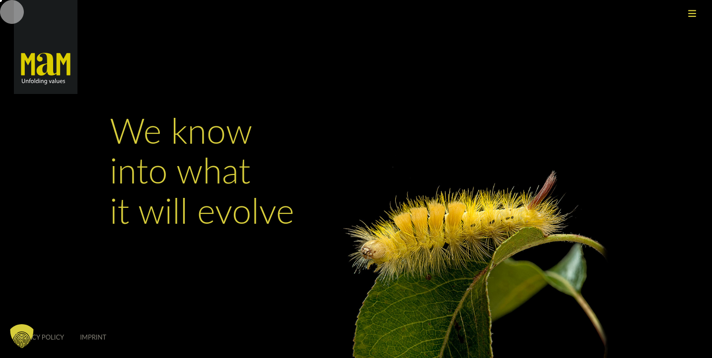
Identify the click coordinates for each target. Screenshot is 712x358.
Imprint (93, 337)
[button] (22, 336)
